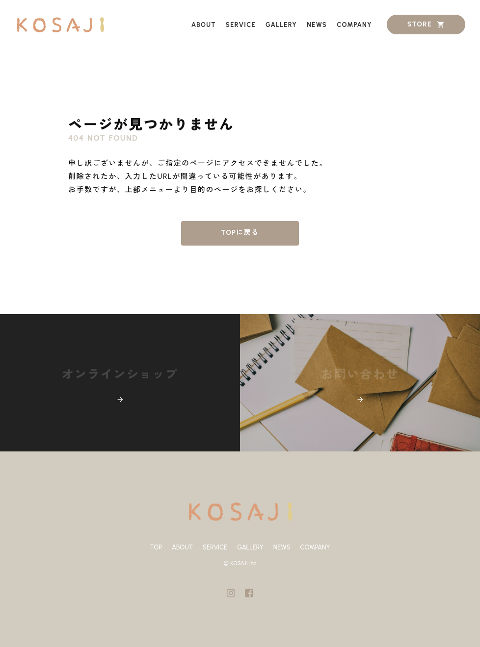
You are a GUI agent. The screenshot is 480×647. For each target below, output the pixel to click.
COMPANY (315, 547)
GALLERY (250, 547)
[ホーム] (60, 25)
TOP (156, 547)
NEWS (282, 547)
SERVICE (215, 547)
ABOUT (182, 547)
